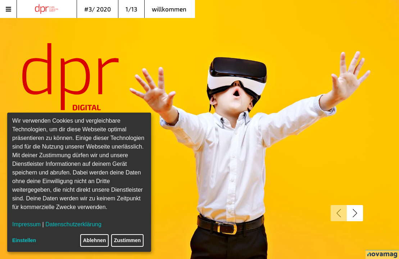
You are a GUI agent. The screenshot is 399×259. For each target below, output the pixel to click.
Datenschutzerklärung (73, 224)
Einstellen (24, 240)
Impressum (26, 224)
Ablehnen (94, 240)
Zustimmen (127, 240)
